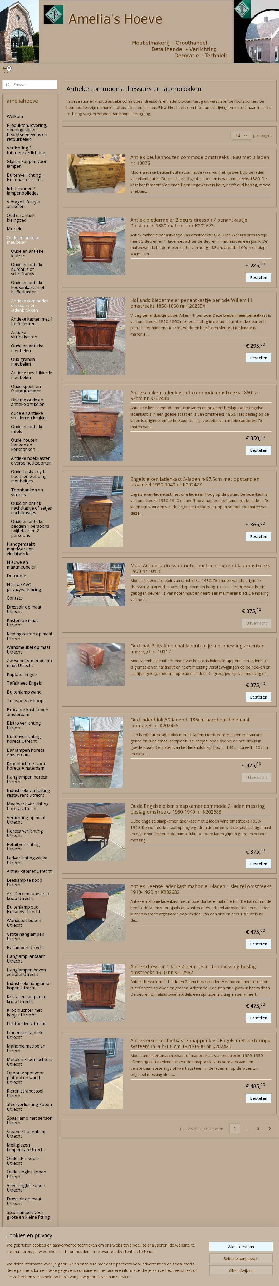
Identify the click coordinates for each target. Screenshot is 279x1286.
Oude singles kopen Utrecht (26, 1174)
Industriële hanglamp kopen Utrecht (28, 985)
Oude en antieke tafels (27, 429)
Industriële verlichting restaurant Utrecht (28, 792)
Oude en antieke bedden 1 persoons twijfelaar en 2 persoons (30, 528)
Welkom (15, 116)
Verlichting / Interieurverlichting (26, 150)
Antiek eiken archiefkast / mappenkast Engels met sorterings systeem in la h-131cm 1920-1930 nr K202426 (200, 1043)
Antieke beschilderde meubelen (31, 375)
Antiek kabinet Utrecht (29, 871)
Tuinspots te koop (25, 701)
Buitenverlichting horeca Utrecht (24, 739)
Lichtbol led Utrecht (26, 1023)
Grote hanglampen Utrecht (25, 936)
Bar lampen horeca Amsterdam (26, 752)
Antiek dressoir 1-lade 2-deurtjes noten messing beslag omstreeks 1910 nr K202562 (193, 969)
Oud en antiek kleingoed (21, 217)
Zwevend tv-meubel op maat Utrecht (29, 663)
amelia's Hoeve (16, 1266)
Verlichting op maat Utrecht (26, 820)
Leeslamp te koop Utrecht (24, 882)
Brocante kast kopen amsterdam (27, 712)
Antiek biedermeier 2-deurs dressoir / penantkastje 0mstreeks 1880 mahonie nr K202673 (188, 223)
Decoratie (16, 576)
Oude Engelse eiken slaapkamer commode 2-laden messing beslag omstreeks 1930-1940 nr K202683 (197, 809)
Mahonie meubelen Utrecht (26, 1048)
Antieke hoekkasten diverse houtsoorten (31, 460)
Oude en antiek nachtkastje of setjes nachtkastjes (31, 507)
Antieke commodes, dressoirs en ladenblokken (30, 305)
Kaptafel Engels (22, 674)
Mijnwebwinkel (196, 1276)
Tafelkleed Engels (24, 683)
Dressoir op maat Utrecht (24, 609)
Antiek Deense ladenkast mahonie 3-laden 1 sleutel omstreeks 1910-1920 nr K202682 (200, 889)
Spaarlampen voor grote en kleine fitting (28, 1214)
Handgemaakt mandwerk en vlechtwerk (21, 548)
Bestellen (258, 277)
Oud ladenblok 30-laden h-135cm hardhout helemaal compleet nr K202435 (189, 723)
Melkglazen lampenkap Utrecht (26, 1147)
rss (130, 1276)
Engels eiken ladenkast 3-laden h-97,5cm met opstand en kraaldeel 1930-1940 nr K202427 (195, 482)
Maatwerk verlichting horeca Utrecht (28, 806)
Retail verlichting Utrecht (23, 846)
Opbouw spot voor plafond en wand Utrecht (25, 1077)
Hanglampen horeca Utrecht (27, 779)
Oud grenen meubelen (23, 361)
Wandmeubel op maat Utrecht (28, 649)
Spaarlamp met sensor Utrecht (29, 1120)
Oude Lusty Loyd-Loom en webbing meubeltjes (29, 476)
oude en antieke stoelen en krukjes (29, 415)
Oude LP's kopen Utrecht (23, 1160)
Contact (14, 598)
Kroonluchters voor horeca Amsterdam (26, 766)
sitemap (119, 1276)
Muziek (14, 229)
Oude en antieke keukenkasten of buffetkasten (28, 287)
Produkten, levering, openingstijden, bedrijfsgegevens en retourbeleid (27, 132)
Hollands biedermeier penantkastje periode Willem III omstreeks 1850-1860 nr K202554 (191, 303)
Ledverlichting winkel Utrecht (27, 860)
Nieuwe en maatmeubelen (22, 564)
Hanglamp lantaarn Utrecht (26, 958)
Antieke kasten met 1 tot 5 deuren (32, 321)
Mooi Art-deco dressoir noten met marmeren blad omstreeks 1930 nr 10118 (200, 568)
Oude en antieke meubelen (23, 240)
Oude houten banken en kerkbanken (24, 444)
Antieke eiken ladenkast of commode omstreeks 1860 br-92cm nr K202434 (195, 395)
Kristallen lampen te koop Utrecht (26, 999)
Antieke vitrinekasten (24, 335)
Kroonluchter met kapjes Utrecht (24, 1012)
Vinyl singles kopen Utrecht (26, 1188)
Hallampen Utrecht (25, 947)
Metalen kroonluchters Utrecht (29, 1061)
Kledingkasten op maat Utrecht (29, 636)
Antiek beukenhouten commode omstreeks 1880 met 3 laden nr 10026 (199, 160)
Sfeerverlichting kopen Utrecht (29, 1106)
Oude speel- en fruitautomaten (26, 388)
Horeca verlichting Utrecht (25, 833)
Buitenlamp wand (24, 692)
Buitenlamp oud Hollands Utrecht (23, 909)
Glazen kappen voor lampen (27, 163)
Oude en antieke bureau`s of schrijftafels (27, 269)
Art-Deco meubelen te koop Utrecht (28, 896)
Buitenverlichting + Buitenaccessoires (26, 177)
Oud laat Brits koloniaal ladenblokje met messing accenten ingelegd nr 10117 (197, 649)
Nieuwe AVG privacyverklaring (24, 587)
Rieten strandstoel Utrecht (25, 1093)
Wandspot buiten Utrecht (24, 923)
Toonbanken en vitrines (27, 492)
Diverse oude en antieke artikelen (28, 402)
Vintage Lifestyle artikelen (23, 204)
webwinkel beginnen (150, 1276)
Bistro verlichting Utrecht (24, 725)
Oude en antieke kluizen (27, 253)
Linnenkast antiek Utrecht (24, 1035)
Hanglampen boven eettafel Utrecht (26, 972)
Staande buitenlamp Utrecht (27, 1134)
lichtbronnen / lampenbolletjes (22, 191)
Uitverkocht (256, 622)
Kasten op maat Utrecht (22, 622)
